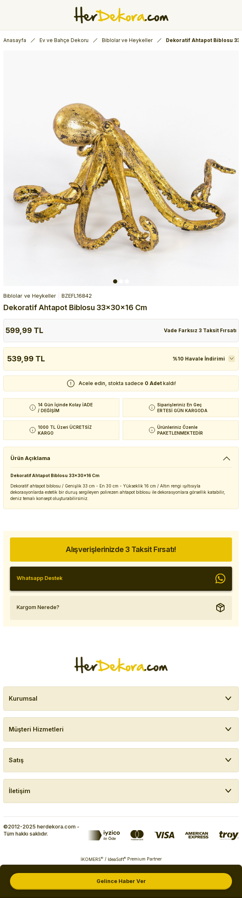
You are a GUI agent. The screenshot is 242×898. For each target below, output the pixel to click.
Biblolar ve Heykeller (29, 296)
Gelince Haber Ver (121, 881)
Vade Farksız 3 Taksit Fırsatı (200, 330)
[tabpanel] (121, 168)
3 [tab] (127, 281)
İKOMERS (92, 859)
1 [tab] (115, 281)
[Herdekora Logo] (121, 15)
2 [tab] (121, 281)
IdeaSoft (117, 859)
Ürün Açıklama (30, 458)
